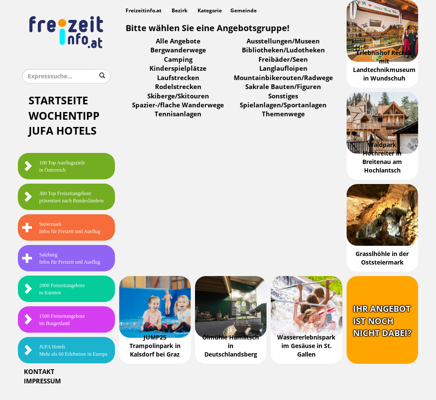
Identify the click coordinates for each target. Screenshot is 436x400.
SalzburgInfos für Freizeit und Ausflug (61, 258)
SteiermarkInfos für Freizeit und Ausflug (61, 227)
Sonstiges (283, 96)
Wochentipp (64, 116)
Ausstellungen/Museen (283, 41)
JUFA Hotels (63, 131)
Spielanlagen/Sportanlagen (283, 105)
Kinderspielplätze (178, 68)
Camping (178, 59)
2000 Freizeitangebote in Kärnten (53, 289)
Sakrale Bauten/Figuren (283, 87)
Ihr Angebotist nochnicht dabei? (382, 321)
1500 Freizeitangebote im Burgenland (53, 319)
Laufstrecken (178, 78)
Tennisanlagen (178, 114)
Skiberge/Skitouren (178, 96)
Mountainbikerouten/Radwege (283, 78)
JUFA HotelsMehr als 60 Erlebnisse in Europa (64, 350)
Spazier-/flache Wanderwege (178, 105)
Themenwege (283, 114)
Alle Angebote (178, 41)
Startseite (58, 101)
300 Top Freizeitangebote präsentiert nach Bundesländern (62, 197)
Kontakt (39, 372)
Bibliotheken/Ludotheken (283, 50)
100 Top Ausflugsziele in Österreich (53, 166)
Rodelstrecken (178, 87)
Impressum (42, 381)
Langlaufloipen (283, 68)
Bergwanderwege (178, 50)
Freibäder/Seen (283, 59)
